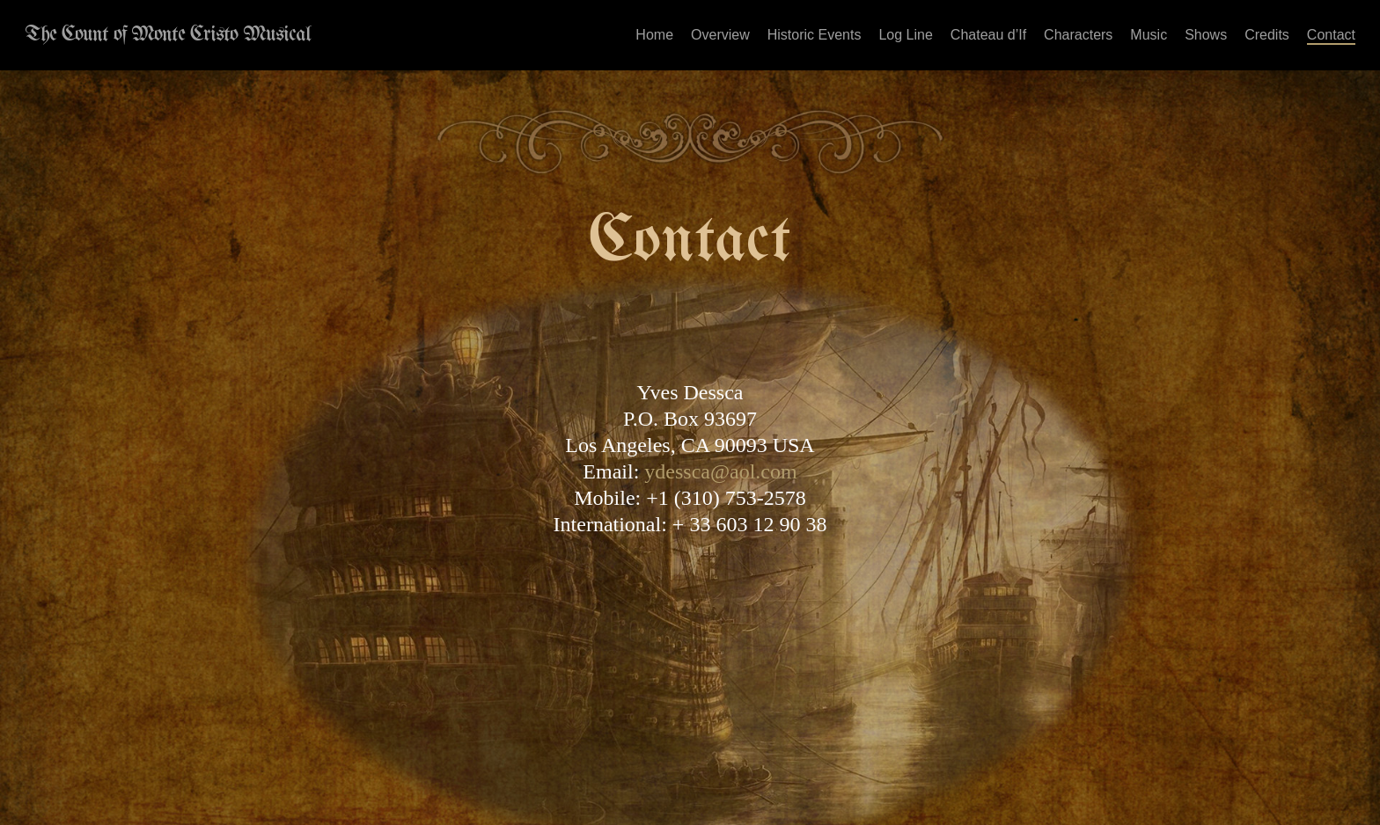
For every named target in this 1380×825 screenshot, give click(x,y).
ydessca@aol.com (720, 471)
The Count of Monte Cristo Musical (168, 35)
